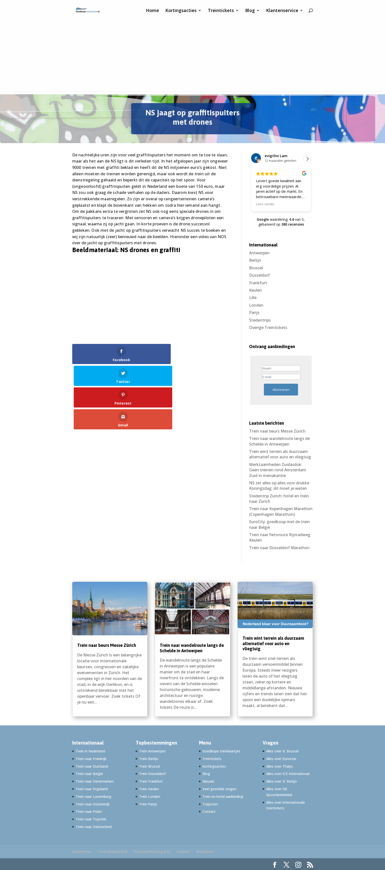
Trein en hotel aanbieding (222, 796)
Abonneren (280, 389)
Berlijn (255, 260)
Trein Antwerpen (152, 751)
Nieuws (208, 781)
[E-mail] (281, 377)
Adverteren (81, 851)
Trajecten (210, 804)
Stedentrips (260, 320)
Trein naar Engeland (92, 789)
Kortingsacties (181, 11)
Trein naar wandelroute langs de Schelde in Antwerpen (279, 441)
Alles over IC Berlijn (281, 781)
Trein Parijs (148, 804)
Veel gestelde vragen (219, 789)
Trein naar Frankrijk (91, 758)
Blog (250, 11)
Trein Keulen (149, 789)
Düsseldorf (259, 275)
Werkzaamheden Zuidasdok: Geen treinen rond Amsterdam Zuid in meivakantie (277, 470)
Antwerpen (259, 253)
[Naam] (281, 368)
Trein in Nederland (90, 751)
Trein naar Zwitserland (94, 826)
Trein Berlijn (148, 758)
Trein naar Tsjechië (91, 819)
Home (152, 11)
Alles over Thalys (279, 766)
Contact (208, 811)
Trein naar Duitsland (92, 766)
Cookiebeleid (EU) (112, 851)
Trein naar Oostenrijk (93, 804)
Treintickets (221, 11)
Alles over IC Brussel (282, 751)
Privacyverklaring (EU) (151, 851)
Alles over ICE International (287, 773)
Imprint (183, 851)
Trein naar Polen (89, 811)
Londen (256, 305)
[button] (307, 159)
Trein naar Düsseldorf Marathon (279, 547)
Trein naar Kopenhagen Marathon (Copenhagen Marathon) (281, 511)
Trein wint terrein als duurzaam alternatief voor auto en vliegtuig (280, 454)
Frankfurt (258, 282)
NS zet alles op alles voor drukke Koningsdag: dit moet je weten (279, 485)
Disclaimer (205, 851)
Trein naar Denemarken (95, 781)
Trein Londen (149, 796)
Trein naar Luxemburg (93, 796)
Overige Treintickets (268, 327)
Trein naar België (89, 773)
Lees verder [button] (265, 204)
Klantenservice (282, 11)
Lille (253, 297)
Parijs (254, 312)
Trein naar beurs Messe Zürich (277, 431)
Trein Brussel (149, 766)
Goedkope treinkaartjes (221, 751)
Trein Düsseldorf (152, 773)
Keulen (255, 290)
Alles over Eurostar (281, 758)
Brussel (256, 268)
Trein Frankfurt (151, 781)
